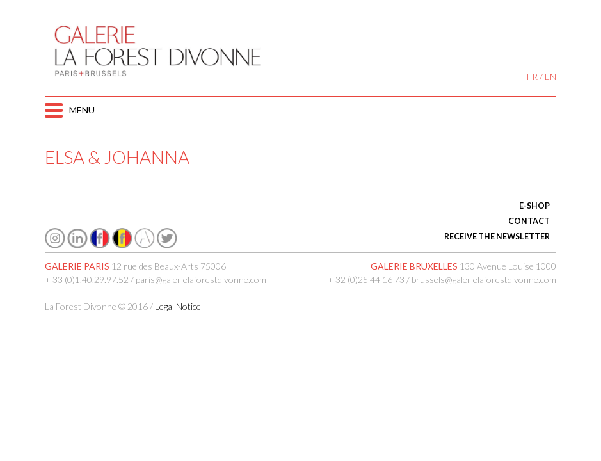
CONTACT (529, 221)
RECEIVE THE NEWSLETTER (497, 236)
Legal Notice (178, 306)
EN (550, 76)
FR (532, 76)
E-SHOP (534, 206)
